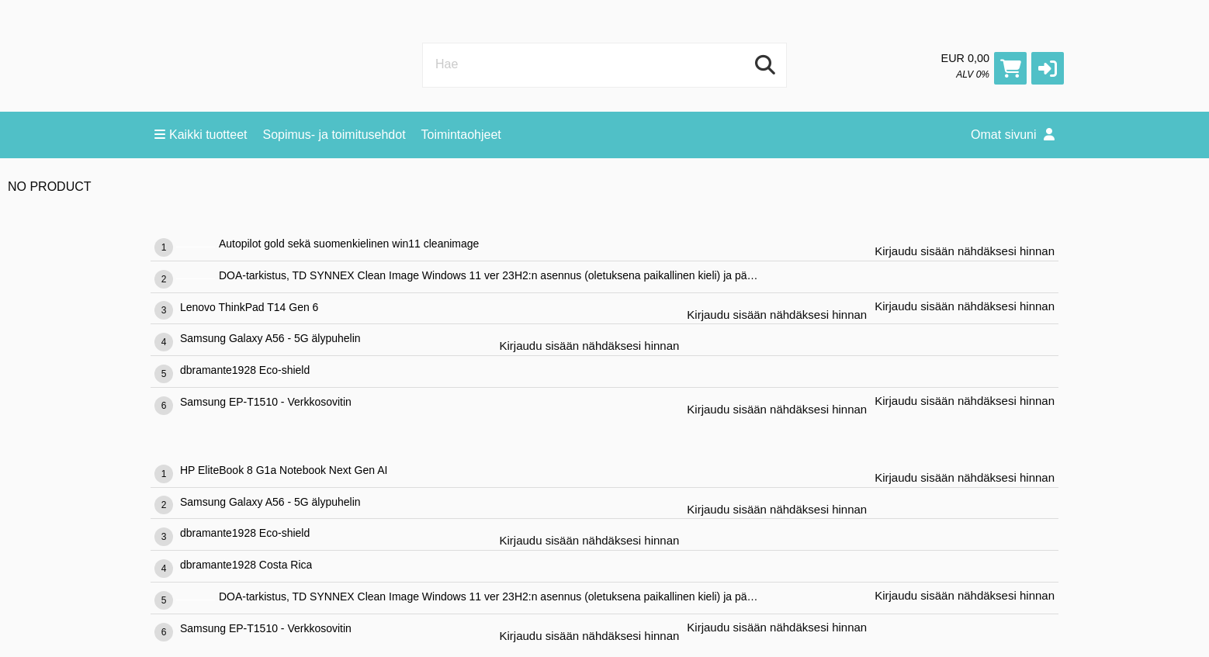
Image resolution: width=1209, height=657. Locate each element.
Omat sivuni (1013, 134)
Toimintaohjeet (461, 134)
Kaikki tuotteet (201, 134)
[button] (1047, 68)
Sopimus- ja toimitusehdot (334, 134)
